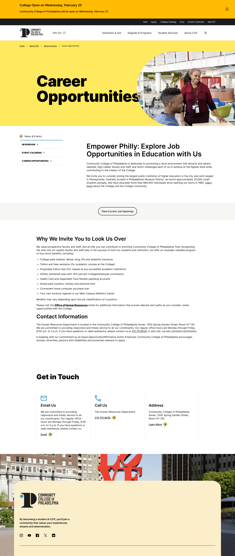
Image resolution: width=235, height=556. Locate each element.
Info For (57, 32)
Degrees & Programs (139, 32)
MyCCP (211, 22)
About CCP (190, 32)
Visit (145, 22)
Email (46, 434)
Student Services (168, 32)
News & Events (50, 46)
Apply (154, 22)
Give (182, 22)
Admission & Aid (111, 32)
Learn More (158, 424)
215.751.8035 (139, 331)
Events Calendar (196, 22)
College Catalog (168, 22)
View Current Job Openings (117, 211)
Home (22, 46)
